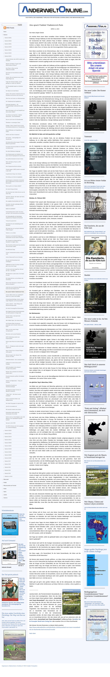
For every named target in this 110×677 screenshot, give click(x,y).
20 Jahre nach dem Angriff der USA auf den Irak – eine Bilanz (14, 270)
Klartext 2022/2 (8, 430)
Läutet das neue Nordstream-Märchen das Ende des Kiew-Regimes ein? (15, 288)
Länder (5, 494)
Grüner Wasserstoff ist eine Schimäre (14, 257)
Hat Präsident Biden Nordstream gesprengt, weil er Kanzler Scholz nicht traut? (14, 325)
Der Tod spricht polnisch (10, 575)
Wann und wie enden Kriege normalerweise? (12, 330)
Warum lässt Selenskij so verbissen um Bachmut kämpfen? (14, 283)
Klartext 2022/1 (8, 433)
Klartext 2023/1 (8, 56)
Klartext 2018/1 (8, 458)
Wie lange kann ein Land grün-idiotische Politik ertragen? (15, 229)
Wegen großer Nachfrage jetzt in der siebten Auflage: (95, 550)
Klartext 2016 (8, 464)
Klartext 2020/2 (8, 442)
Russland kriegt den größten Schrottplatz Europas (15, 377)
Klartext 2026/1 (8, 37)
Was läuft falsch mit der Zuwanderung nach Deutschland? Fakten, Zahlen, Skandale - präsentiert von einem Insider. (22, 552)
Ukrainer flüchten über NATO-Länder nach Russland (15, 60)
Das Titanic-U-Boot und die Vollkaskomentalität (12, 69)
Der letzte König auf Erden (12, 189)
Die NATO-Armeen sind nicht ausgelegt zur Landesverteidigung (14, 426)
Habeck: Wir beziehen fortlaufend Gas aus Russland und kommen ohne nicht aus (15, 94)
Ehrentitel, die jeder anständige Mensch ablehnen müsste (14, 205)
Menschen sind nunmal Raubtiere (13, 334)
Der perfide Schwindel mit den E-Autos (14, 158)
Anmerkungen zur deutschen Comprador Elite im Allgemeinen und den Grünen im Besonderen (15, 181)
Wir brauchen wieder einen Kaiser (13, 409)
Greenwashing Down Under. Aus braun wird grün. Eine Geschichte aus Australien (15, 212)
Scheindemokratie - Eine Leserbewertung (15, 359)
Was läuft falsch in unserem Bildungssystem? (94, 365)
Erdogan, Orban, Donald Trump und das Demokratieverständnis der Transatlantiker (15, 126)
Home (5, 31)
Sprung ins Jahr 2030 (10, 423)
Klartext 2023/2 (8, 53)
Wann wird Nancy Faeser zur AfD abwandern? (13, 162)
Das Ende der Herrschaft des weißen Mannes (14, 73)
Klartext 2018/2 (8, 455)
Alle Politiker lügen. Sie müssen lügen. (14, 320)
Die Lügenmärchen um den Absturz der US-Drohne (14, 279)
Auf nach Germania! (8, 540)
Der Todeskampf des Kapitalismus (13, 101)
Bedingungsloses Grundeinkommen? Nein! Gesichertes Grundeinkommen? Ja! (96, 595)
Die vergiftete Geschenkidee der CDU (14, 201)
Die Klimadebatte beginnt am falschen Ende (14, 87)
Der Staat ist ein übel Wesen (12, 90)
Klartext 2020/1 (8, 445)
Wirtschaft (6, 479)
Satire (5, 491)
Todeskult (88, 137)
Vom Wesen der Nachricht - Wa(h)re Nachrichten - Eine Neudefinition (14, 115)
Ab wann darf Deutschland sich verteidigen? (13, 261)
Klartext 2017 (8, 461)
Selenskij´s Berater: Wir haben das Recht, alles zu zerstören (15, 197)
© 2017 (24, 666)
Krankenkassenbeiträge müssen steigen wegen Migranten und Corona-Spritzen (15, 300)
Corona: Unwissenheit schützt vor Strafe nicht (15, 253)
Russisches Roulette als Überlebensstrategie (11, 386)
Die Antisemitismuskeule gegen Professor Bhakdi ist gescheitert (15, 143)
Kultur (5, 488)
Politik (5, 482)
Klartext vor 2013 (8, 476)
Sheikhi (87, 275)
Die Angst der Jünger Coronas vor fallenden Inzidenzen (13, 390)
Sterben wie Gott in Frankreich (12, 134)
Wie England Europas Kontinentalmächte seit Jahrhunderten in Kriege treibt (15, 312)
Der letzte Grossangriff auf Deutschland (14, 308)
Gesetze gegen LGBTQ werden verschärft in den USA (15, 170)
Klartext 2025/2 (8, 40)
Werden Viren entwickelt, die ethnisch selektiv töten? (14, 372)
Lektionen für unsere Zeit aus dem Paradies (13, 363)
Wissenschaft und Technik (10, 485)
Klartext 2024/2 (8, 46)
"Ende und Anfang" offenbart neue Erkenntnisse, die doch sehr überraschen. (95, 410)
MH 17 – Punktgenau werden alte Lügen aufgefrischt (15, 347)
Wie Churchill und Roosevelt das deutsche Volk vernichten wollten (15, 245)
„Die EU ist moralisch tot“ (11, 406)
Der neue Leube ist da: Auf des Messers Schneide (96, 320)
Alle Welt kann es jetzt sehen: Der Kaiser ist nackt (15, 274)
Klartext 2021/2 (8, 436)
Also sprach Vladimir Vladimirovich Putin (15, 291)
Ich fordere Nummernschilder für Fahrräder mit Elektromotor (15, 147)
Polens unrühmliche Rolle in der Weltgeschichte (13, 399)
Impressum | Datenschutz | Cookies (11, 666)
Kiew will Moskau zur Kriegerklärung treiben (14, 131)
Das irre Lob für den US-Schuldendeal (14, 119)
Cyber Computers (32, 666)
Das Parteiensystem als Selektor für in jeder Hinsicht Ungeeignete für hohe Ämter (15, 155)
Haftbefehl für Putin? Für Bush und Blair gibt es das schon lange (15, 265)
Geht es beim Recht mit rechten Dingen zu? (14, 342)
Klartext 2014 (8, 470)
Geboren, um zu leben (11, 232)
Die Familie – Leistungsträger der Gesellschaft (13, 138)
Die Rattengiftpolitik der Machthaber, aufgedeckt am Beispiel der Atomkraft (14, 217)
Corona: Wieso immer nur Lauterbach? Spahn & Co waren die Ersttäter (14, 295)
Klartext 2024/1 (8, 50)
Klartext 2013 (8, 473)
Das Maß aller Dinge (10, 249)
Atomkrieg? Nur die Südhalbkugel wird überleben (14, 224)
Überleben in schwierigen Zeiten (13, 122)
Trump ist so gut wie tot (11, 220)
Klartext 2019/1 (8, 452)
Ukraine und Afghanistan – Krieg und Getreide (14, 381)
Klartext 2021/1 (8, 439)
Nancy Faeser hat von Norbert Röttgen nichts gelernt (14, 351)
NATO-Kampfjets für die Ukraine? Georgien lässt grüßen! (13, 368)
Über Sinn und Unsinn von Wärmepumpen (15, 98)
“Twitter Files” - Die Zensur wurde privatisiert (13, 395)
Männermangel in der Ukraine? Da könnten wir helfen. (13, 356)
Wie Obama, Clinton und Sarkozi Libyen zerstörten (94, 503)
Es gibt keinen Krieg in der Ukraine (13, 173)
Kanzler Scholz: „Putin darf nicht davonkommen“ (13, 316)
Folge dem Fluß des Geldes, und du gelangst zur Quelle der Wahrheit (14, 82)
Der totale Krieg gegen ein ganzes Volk (14, 403)
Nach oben (32, 633)
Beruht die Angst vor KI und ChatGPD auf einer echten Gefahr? (15, 111)
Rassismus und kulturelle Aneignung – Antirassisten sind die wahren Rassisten (15, 236)
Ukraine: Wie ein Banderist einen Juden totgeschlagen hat (14, 78)
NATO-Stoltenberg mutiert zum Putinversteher (13, 337)
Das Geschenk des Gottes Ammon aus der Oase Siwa (15, 193)
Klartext (5, 34)
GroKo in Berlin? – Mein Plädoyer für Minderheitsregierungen (14, 304)
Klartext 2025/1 (8, 43)
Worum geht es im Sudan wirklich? (13, 186)
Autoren (5, 497)
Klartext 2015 (8, 467)
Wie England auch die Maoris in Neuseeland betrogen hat (95, 456)
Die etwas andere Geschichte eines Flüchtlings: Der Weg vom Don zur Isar (13, 615)
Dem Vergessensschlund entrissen (13, 166)
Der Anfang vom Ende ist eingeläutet (14, 177)
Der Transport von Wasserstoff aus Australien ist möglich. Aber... (13, 241)
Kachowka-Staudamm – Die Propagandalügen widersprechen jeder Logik (14, 106)
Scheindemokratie (8, 510)
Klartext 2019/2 (8, 448)
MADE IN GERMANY (10, 208)
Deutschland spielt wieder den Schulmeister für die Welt (12, 413)
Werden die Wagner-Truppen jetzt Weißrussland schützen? (13, 64)
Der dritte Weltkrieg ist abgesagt (13, 151)
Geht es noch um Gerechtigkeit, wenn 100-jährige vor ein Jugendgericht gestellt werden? (15, 418)
